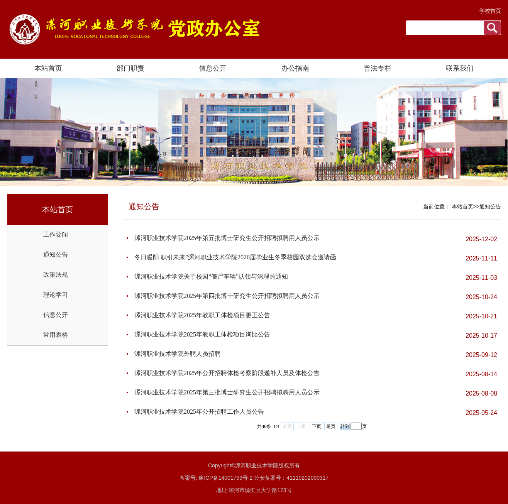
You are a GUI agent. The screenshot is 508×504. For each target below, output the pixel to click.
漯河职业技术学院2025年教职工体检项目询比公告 (202, 334)
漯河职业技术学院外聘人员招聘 (177, 353)
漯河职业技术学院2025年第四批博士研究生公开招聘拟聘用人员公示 (227, 296)
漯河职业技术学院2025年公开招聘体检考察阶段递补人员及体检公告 (227, 373)
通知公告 (55, 254)
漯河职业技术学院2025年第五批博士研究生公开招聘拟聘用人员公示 (227, 238)
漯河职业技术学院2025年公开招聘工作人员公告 (199, 411)
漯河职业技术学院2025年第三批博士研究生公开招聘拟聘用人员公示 (227, 392)
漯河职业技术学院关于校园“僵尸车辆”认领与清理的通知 (211, 276)
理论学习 (55, 294)
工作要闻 (55, 234)
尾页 (330, 426)
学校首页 (490, 11)
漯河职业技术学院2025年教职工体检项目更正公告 (202, 315)
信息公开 (55, 314)
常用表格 (55, 334)
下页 (316, 426)
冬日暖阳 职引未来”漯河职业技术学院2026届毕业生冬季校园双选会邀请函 (235, 257)
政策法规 (55, 274)
